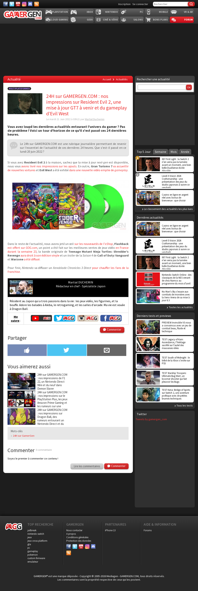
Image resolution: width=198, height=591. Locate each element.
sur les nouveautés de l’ (93, 244)
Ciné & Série (110, 19)
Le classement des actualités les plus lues (168, 209)
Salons (138, 19)
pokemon (32, 554)
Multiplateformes (19, 88)
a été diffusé (32, 259)
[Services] (36, 4)
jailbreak (31, 530)
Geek (90, 19)
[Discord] (30, 4)
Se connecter (140, 4)
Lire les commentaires (87, 466)
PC (141, 12)
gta (29, 544)
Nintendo (111, 12)
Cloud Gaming (59, 19)
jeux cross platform (37, 540)
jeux (29, 537)
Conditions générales (77, 537)
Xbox (90, 12)
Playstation (60, 12)
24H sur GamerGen (23, 435)
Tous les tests (185, 405)
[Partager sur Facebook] (27, 350)
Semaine (160, 152)
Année (185, 152)
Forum (188, 19)
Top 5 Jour (144, 152)
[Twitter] (11, 4)
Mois (174, 152)
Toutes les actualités (181, 307)
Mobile (163, 12)
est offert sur (22, 248)
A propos (71, 533)
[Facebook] (5, 4)
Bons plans (160, 19)
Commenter (114, 329)
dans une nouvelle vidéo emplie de (98, 170)
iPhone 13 (110, 530)
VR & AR (188, 12)
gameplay (32, 551)
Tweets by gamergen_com (151, 419)
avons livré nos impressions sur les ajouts (48, 166)
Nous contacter (74, 530)
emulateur (32, 561)
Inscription (124, 4)
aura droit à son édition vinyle (39, 255)
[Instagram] (24, 4)
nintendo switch (35, 533)
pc (28, 547)
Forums (148, 530)
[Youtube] (18, 4)
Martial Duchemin (94, 119)
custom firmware (36, 558)
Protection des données (78, 540)
